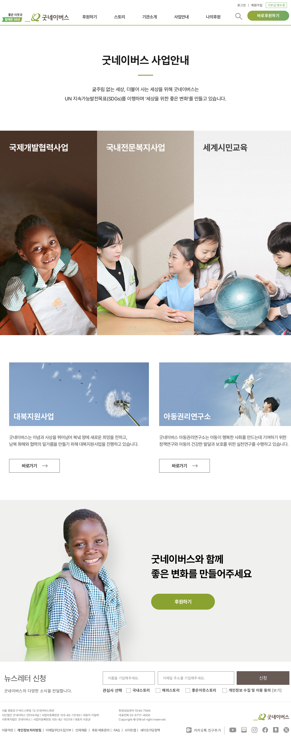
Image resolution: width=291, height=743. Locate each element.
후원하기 (89, 16)
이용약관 (7, 730)
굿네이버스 (271, 717)
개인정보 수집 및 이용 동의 (255, 690)
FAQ (117, 730)
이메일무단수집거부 (58, 730)
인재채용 (81, 730)
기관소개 (149, 16)
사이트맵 (130, 730)
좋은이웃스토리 (204, 690)
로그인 (241, 5)
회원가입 (256, 5)
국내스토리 (141, 690)
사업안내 (181, 16)
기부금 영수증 (276, 5)
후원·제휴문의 (101, 730)
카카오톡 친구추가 (203, 730)
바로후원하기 (268, 15)
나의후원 (213, 16)
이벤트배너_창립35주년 (12, 17)
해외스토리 (171, 690)
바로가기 (29, 466)
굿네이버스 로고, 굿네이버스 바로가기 (47, 17)
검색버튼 (238, 16)
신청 (263, 678)
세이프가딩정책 (150, 730)
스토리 (119, 16)
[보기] (277, 690)
